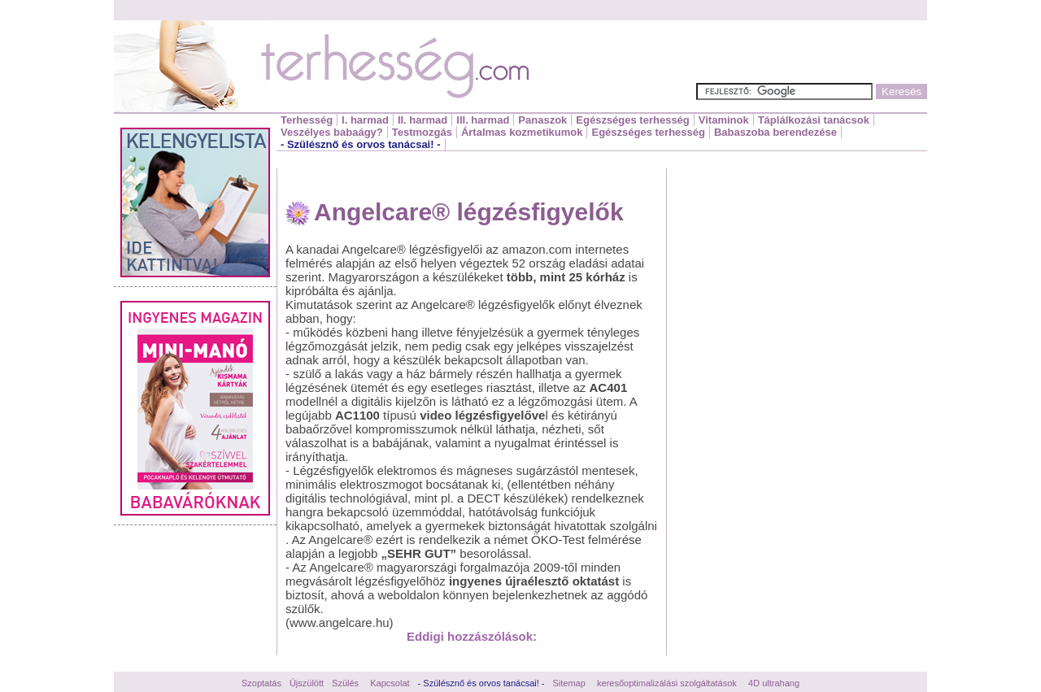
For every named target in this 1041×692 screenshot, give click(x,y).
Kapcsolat (389, 683)
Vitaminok (724, 120)
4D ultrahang (773, 683)
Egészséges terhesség (632, 120)
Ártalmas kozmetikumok (522, 132)
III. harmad (482, 120)
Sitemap (569, 683)
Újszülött (307, 683)
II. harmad (422, 120)
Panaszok (542, 120)
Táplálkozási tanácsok (813, 120)
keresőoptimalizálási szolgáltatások (667, 683)
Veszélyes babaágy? (332, 132)
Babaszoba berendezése (775, 132)
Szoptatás (261, 683)
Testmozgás (422, 132)
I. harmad (365, 120)
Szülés (345, 683)
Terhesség (307, 120)
